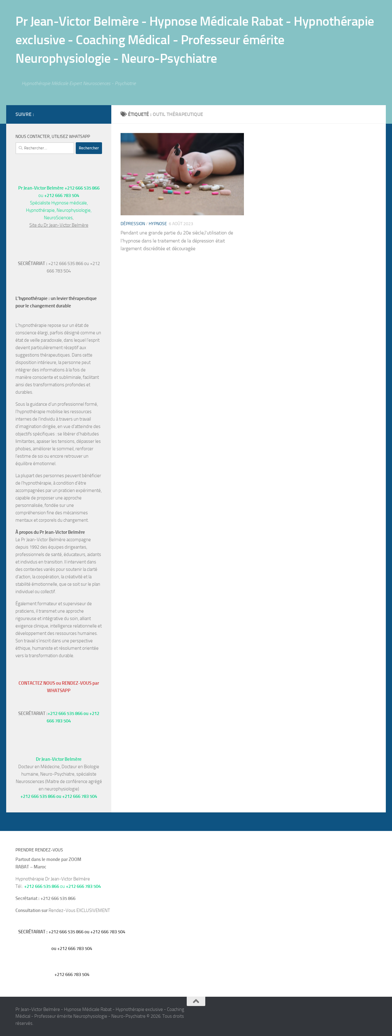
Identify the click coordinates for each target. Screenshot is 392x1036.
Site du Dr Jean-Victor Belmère (58, 225)
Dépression (133, 223)
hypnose (158, 223)
